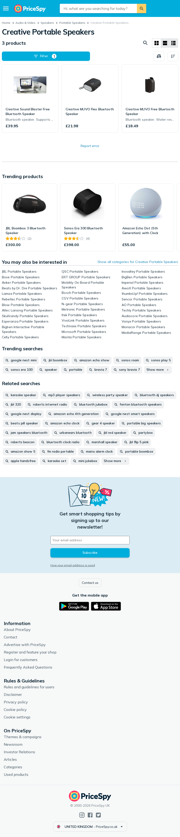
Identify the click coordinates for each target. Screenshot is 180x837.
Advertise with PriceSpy (25, 644)
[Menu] (6, 8)
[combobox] (98, 8)
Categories (13, 767)
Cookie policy (15, 709)
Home (6, 22)
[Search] (141, 8)
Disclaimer (13, 694)
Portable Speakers (72, 22)
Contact (10, 637)
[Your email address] (90, 540)
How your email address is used (72, 565)
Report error (90, 146)
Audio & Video (25, 22)
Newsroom (13, 744)
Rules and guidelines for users (29, 687)
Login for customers (21, 659)
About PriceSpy (17, 629)
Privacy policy (16, 702)
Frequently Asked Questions (28, 667)
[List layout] (165, 43)
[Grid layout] (156, 43)
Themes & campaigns (22, 736)
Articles (10, 759)
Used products (16, 774)
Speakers (47, 22)
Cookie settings (17, 717)
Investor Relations (19, 751)
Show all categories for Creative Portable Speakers (138, 262)
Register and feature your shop (30, 652)
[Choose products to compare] (159, 56)
